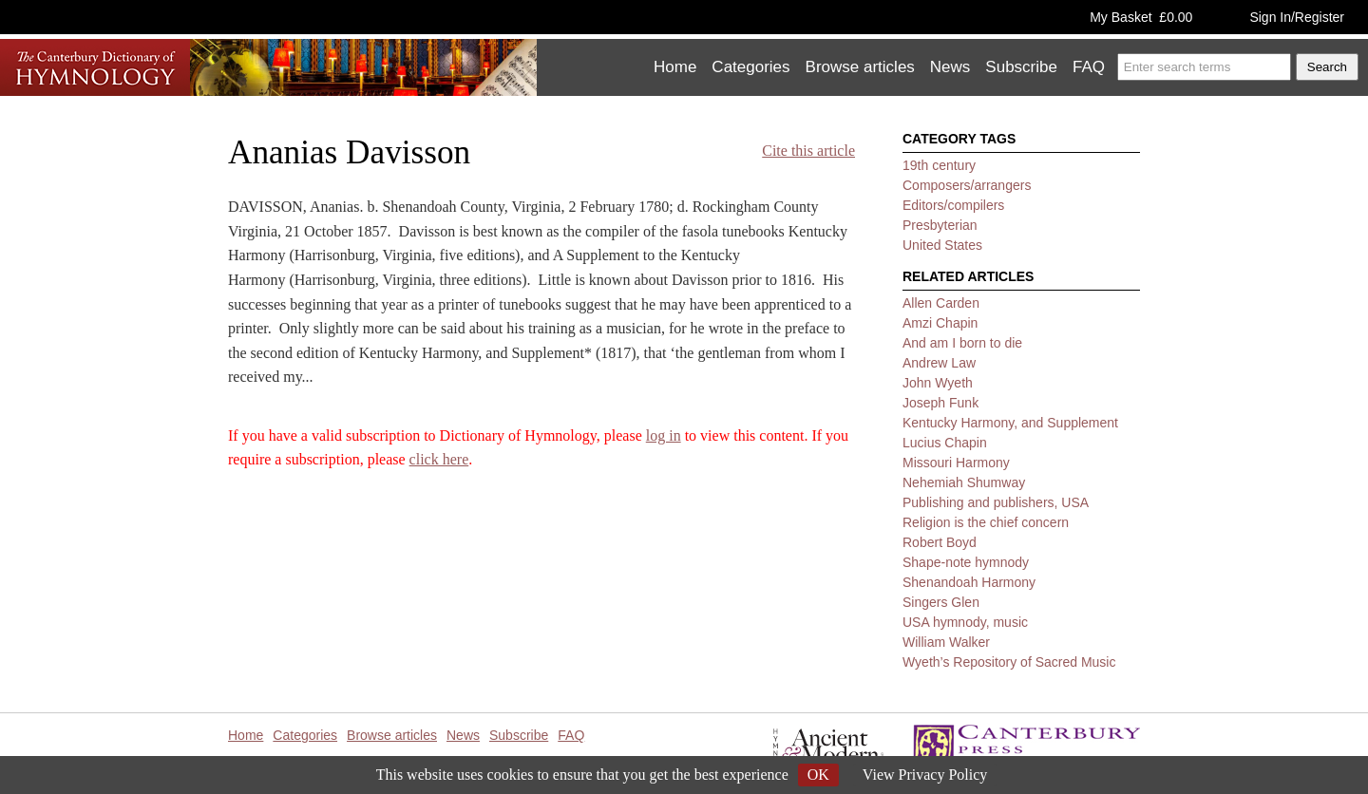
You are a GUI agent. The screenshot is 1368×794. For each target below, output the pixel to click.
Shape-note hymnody (965, 562)
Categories (750, 67)
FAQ (1089, 67)
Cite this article (808, 150)
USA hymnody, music (965, 622)
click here (439, 459)
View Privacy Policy (925, 774)
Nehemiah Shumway (963, 482)
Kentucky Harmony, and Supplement (1010, 422)
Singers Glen (940, 602)
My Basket (1141, 17)
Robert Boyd (939, 542)
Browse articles (860, 67)
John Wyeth (937, 382)
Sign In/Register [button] (1296, 17)
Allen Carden (940, 303)
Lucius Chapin (944, 442)
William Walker (946, 642)
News (950, 67)
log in (663, 435)
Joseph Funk (940, 402)
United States (942, 245)
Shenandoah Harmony (969, 582)
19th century (939, 165)
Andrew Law (939, 362)
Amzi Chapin (940, 323)
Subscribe (1021, 67)
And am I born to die (962, 342)
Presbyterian (940, 225)
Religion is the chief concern (985, 522)
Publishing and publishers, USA (995, 502)
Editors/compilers (953, 205)
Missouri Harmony (956, 462)
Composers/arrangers (966, 185)
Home (675, 67)
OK (818, 774)
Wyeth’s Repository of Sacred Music (1008, 662)
